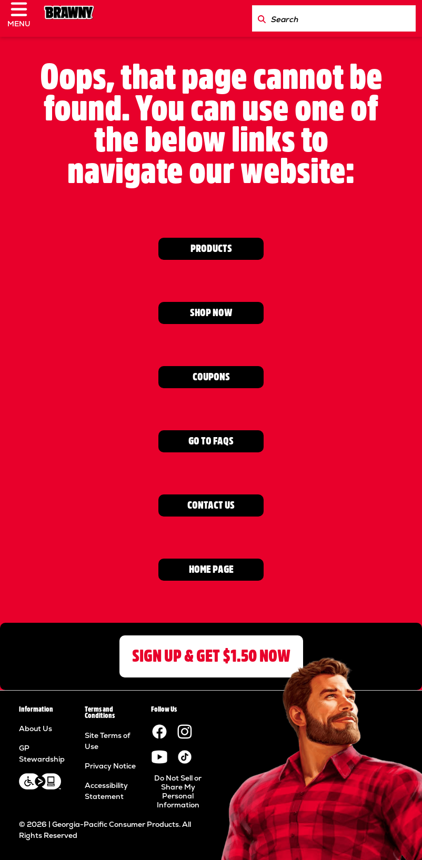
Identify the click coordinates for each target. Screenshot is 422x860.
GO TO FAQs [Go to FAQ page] (211, 441)
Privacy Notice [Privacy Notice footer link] (110, 766)
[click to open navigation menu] (23, 18)
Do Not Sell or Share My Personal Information (178, 791)
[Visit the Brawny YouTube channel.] (159, 756)
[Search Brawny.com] (262, 18)
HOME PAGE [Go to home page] (211, 569)
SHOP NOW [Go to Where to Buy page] (211, 312)
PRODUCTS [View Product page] (211, 248)
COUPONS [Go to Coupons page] (211, 376)
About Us (35, 728)
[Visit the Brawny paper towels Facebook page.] (159, 731)
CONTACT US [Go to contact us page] (211, 505)
